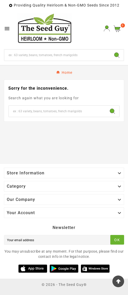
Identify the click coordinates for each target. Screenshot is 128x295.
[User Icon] (107, 28)
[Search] (57, 55)
